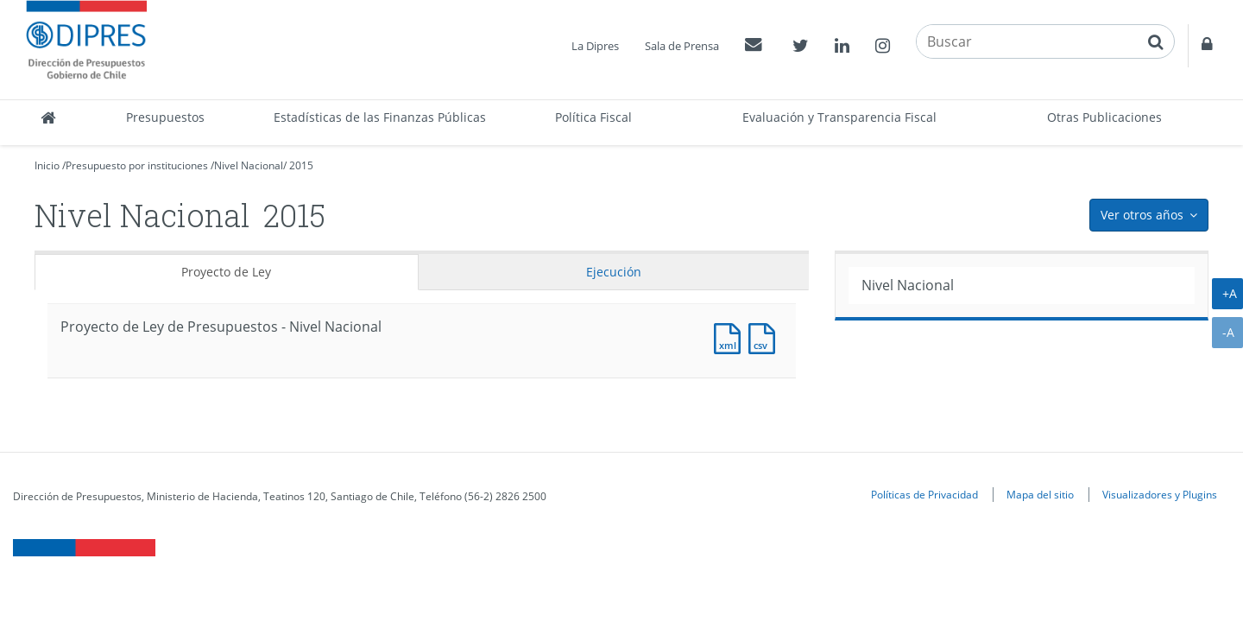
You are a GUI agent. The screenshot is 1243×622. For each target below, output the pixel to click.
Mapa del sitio (1040, 494)
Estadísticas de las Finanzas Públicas (380, 117)
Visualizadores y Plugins (1159, 494)
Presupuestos (165, 117)
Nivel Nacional (248, 165)
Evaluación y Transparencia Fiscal (839, 117)
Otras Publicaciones (1104, 117)
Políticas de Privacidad (924, 494)
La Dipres (595, 46)
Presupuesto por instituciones (137, 165)
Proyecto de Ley (226, 271)
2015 (301, 165)
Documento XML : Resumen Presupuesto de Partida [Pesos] (731, 336)
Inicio (47, 165)
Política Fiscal (593, 117)
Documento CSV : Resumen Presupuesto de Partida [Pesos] (765, 336)
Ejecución (613, 271)
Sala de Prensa (682, 46)
